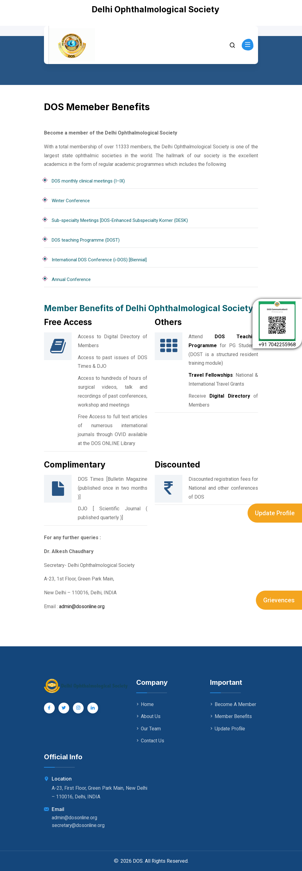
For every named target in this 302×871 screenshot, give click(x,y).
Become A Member (233, 704)
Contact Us (150, 740)
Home (145, 704)
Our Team (148, 728)
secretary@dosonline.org (78, 825)
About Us (148, 716)
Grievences (279, 600)
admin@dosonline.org (82, 606)
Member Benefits (231, 716)
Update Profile (275, 513)
